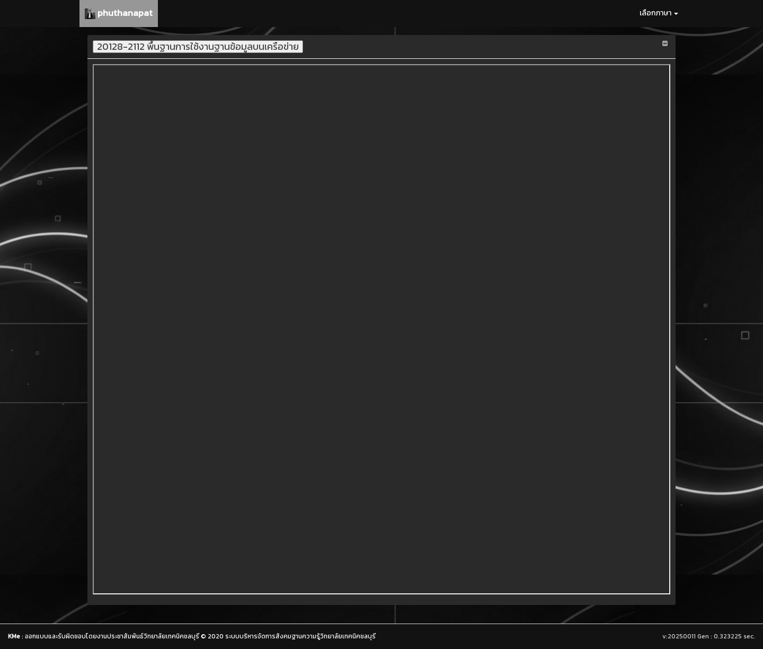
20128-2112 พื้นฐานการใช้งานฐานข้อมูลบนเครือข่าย (198, 46)
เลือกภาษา (659, 13)
